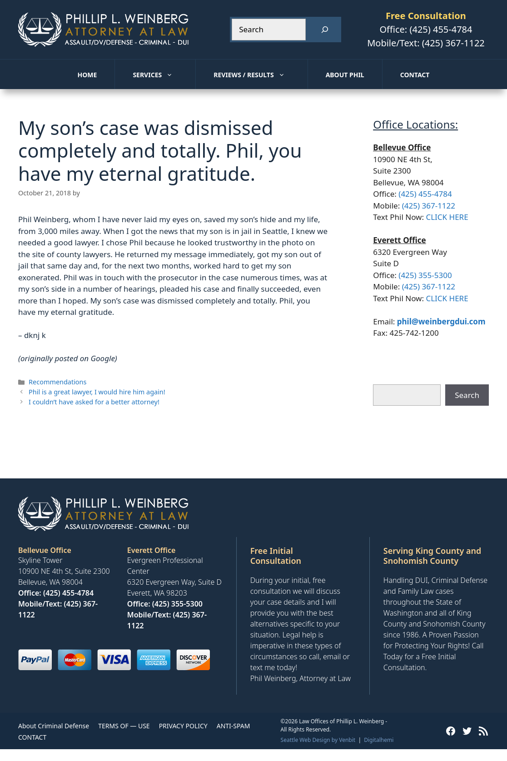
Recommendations (57, 382)
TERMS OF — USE (123, 725)
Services (164, 75)
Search (467, 395)
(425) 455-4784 (440, 29)
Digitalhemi (378, 740)
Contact (415, 74)
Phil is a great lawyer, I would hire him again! (97, 392)
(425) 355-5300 (425, 275)
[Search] (324, 29)
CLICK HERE (447, 217)
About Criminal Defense (53, 725)
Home (87, 74)
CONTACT (32, 737)
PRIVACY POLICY (183, 725)
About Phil (345, 74)
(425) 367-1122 (453, 43)
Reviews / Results (260, 75)
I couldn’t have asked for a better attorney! (94, 402)
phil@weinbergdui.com (441, 321)
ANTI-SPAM (233, 725)
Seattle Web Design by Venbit (318, 740)
